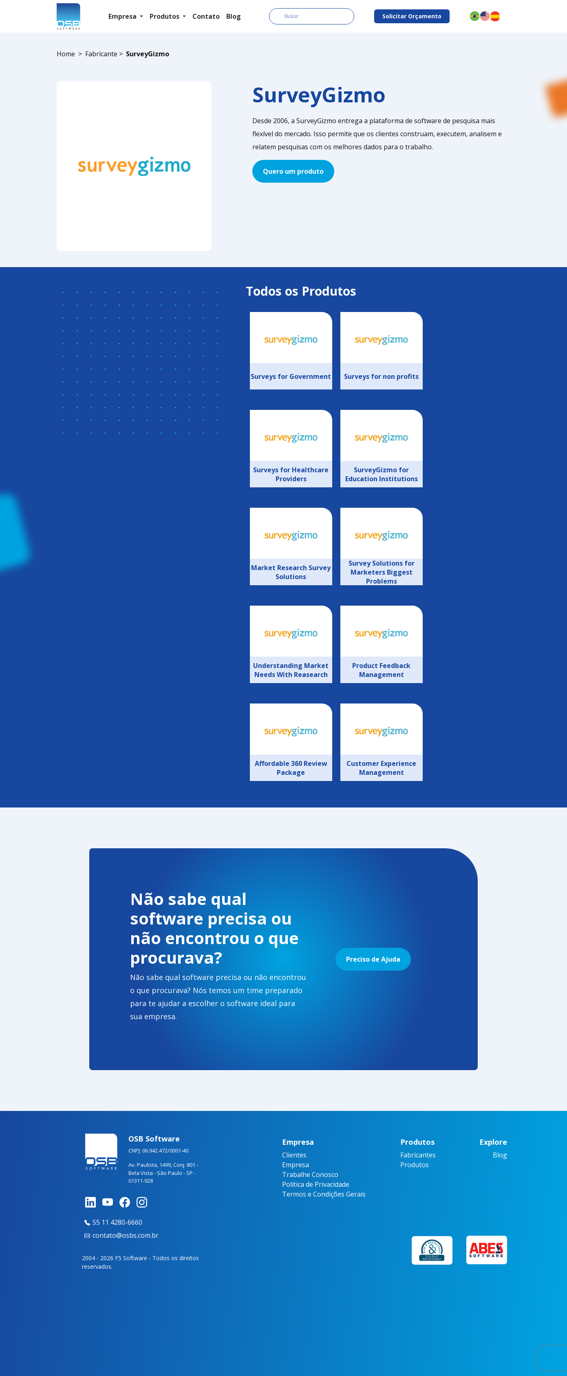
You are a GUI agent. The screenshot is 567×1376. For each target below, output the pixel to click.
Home (66, 53)
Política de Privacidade (315, 1184)
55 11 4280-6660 (112, 1222)
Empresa (295, 1164)
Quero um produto (293, 171)
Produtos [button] (165, 16)
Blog (233, 16)
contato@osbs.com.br (120, 1235)
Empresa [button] (123, 16)
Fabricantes (418, 1154)
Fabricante (101, 53)
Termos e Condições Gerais (324, 1194)
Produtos (414, 1164)
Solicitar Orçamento (411, 16)
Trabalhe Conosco (310, 1174)
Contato (206, 16)
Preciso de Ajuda (373, 959)
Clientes (294, 1154)
